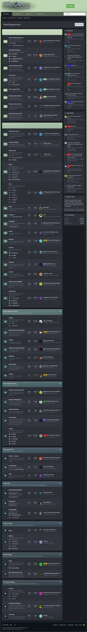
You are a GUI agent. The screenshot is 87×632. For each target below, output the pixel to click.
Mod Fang (71, 126)
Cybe (71, 204)
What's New (19, 14)
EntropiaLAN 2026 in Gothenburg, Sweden (53, 171)
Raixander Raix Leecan (55, 565)
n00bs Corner (12, 150)
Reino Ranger (53, 209)
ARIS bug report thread (48, 474)
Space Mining (15, 568)
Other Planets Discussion (15, 572)
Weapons (14, 190)
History (11, 231)
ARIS (10, 474)
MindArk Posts (27, 18)
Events (10, 164)
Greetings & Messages (15, 603)
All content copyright (12, 629)
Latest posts (70, 30)
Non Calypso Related (9, 582)
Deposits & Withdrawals (15, 399)
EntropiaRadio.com (13, 513)
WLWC (13, 598)
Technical (14, 54)
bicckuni (56, 275)
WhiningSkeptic (52, 265)
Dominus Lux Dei (54, 437)
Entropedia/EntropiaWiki (15, 490)
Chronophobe (68, 206)
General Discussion (14, 131)
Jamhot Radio (15, 517)
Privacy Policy (70, 625)
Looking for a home (47, 273)
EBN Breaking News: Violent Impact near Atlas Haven (57, 89)
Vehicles (13, 202)
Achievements (15, 305)
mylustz (77, 203)
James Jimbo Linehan (59, 80)
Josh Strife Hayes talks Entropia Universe (52, 105)
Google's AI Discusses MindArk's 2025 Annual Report (56, 391)
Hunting (11, 318)
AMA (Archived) (15, 84)
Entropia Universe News (15, 96)
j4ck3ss (52, 42)
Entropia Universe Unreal (15, 113)
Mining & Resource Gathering (16, 330)
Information (6, 31)
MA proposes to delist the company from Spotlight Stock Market (74, 57)
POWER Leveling (47, 143)
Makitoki (55, 299)
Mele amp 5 (72, 65)
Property (11, 247)
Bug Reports (14, 61)
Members (40, 14)
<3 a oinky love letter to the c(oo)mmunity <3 (53, 605)
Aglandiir (55, 575)
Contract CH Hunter (58, 242)
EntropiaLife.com (12, 505)
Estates (13, 255)
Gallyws (51, 617)
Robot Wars (14, 174)
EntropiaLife (12, 501)
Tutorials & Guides (14, 142)
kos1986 (52, 494)
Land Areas (14, 253)
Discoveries (14, 303)
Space (10, 561)
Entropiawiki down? (47, 492)
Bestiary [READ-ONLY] (16, 216)
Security (13, 56)
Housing (13, 257)
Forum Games (15, 594)
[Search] (84, 6)
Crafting (11, 340)
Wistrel (51, 117)
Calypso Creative (7, 523)
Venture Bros (57, 253)
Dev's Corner (12, 75)
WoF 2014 (14, 170)
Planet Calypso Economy (10, 383)
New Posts (4, 18)
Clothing (13, 195)
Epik (54, 504)
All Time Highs (15, 298)
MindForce (11, 356)
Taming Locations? (49, 374)
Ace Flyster (51, 358)
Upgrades (14, 199)
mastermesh (53, 376)
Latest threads (70, 113)
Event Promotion (15, 179)
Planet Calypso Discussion (10, 124)
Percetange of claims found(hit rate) (53, 331)
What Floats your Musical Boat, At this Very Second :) (55, 592)
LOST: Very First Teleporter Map (50, 232)
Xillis (54, 156)
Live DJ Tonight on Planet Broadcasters (52, 512)
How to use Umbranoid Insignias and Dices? (55, 240)
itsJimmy (52, 193)
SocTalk (11, 272)
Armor (13, 187)
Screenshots (14, 543)
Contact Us (55, 625)
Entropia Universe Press (15, 104)
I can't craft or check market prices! (51, 133)
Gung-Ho (52, 543)
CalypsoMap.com (14, 226)
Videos (13, 546)
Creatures (11, 215)
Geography (12, 221)
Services (13, 441)
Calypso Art (14, 541)
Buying (13, 436)
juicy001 (51, 607)
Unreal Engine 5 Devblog (50, 115)
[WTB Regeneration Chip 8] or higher (51, 192)
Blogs (10, 530)
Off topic (11, 588)
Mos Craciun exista (53, 459)
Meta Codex (46, 207)
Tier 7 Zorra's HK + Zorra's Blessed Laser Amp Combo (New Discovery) (75, 35)
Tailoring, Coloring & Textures (17, 348)
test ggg (45, 615)
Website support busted (48, 54)
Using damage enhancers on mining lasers (55, 563)
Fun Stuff (14, 596)
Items (10, 184)
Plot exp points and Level (50, 251)
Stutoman (56, 56)
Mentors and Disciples (17, 157)
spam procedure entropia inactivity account (53, 40)
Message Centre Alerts (72, 134)
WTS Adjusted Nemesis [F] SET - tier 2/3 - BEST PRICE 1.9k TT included (75, 155)
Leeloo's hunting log (47, 320)
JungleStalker (53, 350)
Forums (7, 14)
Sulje (55, 285)
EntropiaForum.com (41, 485)
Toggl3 (79, 200)
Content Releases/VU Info (16, 65)
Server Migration (47, 502)
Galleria (11, 536)
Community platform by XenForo (14, 627)
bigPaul (55, 412)
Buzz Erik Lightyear (19, 469)
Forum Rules (19, 18)
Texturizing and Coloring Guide (51, 348)
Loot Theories (12, 417)
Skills (10, 206)
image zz (51, 224)
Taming (11, 374)
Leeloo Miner (57, 322)
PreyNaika (52, 107)
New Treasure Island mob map (51, 223)
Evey (55, 98)
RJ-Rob (51, 233)
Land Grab (14, 177)
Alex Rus (56, 594)
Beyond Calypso (7, 554)
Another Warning (48, 340)
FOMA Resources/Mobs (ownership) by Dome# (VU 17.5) (56, 457)
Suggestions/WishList (17, 58)
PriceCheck (14, 439)
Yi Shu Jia (45, 541)
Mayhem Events (15, 172)
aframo (56, 172)
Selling (13, 434)
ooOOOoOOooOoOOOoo (17, 45)
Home (80, 625)
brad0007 (51, 367)
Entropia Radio (13, 509)
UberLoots (14, 300)
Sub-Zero (52, 403)
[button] (11, 14)
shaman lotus (75, 204)
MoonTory (67, 204)
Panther (55, 333)
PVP (12, 323)
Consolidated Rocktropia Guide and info (52, 573)
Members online (70, 196)
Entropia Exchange (14, 409)
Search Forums (12, 18)
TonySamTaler (57, 216)
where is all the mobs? (48, 466)
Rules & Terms (62, 625)
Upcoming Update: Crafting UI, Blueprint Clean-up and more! (58, 79)
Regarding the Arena (49, 263)
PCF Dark (5, 625)
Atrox (44, 214)
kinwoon (52, 476)
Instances (11, 262)
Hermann (81, 204)
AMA (13, 82)
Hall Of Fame (12, 291)
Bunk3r (55, 531)
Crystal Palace (12, 465)
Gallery (30, 14)
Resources (14, 197)
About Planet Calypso (14, 50)
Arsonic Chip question (48, 357)
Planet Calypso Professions (10, 311)
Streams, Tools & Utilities (15, 281)
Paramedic (14, 325)
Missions (11, 239)
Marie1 (82, 223)
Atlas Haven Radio (16, 515)
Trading (11, 428)
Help (76, 625)
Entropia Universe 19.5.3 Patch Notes (51, 67)
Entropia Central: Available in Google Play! (52, 283)
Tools (13, 192)
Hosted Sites (6, 483)
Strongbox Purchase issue (50, 401)
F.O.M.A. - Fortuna (13, 456)
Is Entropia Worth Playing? (49, 529)
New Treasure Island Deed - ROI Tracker (52, 410)
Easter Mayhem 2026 (49, 96)
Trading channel (47, 154)
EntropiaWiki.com (13, 493)
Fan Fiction (14, 548)
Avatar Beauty (12, 364)
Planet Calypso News (14, 89)
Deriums (66, 201)
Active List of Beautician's (50, 365)
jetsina (55, 69)
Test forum (12, 614)
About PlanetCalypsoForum (16, 37)
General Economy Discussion (16, 390)
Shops (13, 443)
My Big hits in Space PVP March (50, 297)
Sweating (14, 160)
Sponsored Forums (8, 449)
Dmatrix (81, 203)
